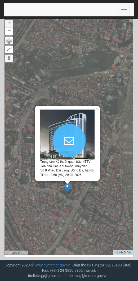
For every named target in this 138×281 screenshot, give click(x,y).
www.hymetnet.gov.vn (52, 265)
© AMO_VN (123, 252)
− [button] (9, 31)
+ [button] (9, 24)
